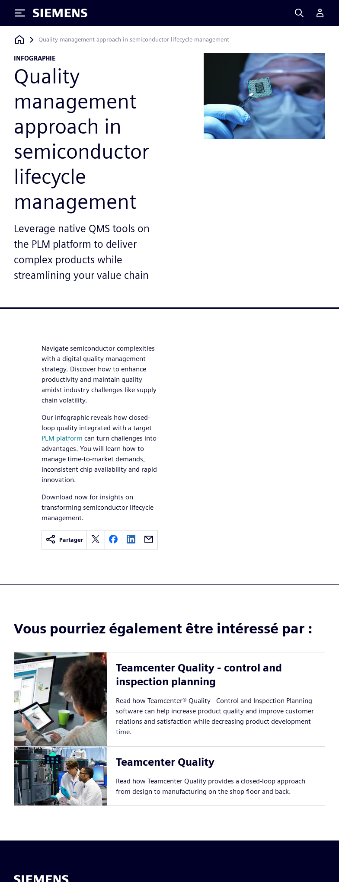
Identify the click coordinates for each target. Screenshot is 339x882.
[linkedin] (131, 539)
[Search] (299, 13)
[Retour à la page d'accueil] (19, 39)
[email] (148, 539)
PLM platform (62, 438)
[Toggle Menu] (20, 13)
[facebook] (113, 539)
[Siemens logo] (60, 13)
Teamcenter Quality (165, 762)
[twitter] (95, 539)
